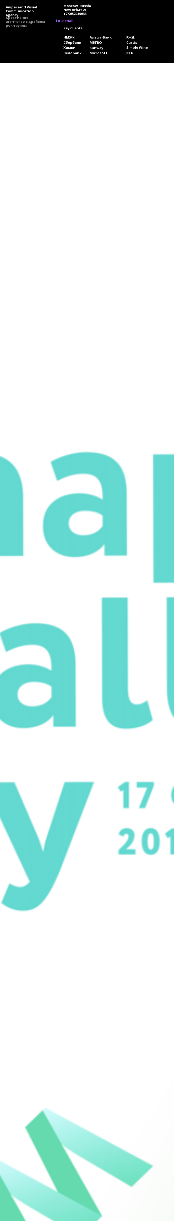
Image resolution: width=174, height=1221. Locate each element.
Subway (96, 48)
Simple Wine (137, 47)
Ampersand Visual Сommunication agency (21, 11)
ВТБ (129, 52)
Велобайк (72, 53)
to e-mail (64, 20)
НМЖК (69, 37)
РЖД (130, 37)
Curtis (131, 42)
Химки (69, 47)
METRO (96, 42)
